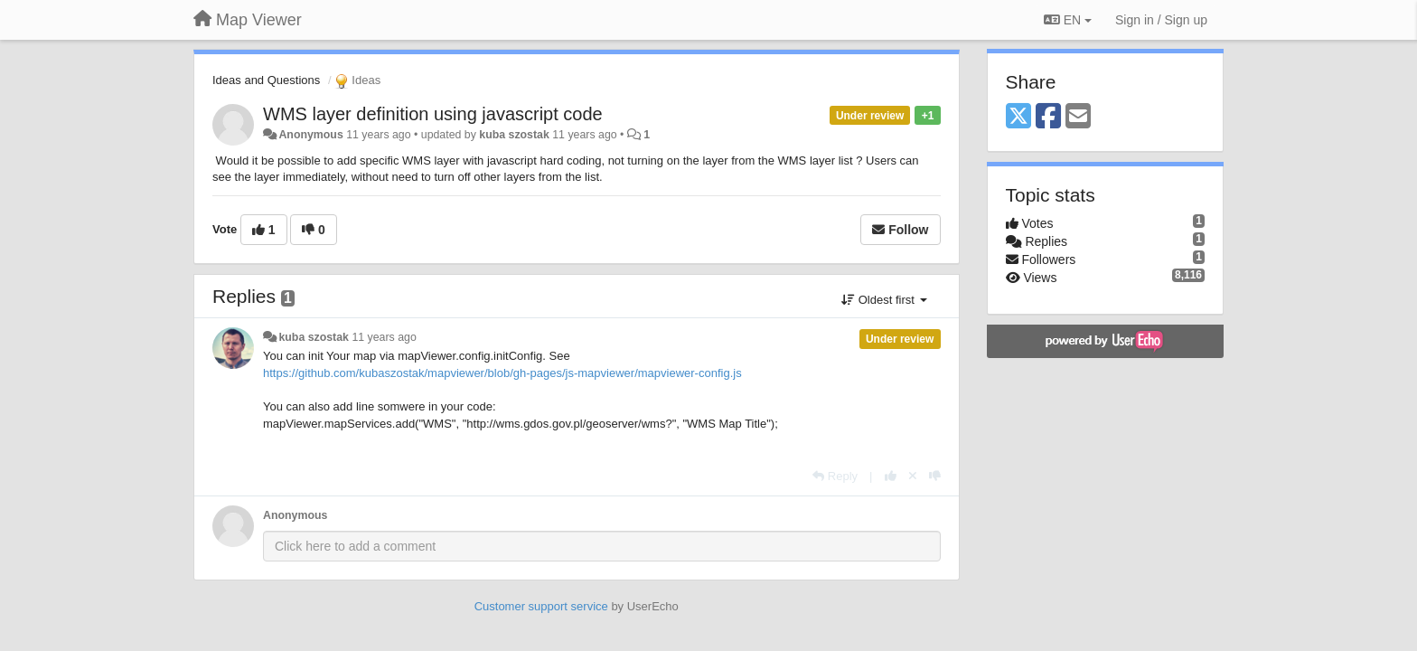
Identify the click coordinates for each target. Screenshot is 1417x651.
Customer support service (541, 606)
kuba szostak (514, 134)
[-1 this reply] (935, 476)
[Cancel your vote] (912, 476)
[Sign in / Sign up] (1161, 20)
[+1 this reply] (890, 476)
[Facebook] (1048, 117)
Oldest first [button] (883, 300)
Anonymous (310, 134)
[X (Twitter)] (1018, 117)
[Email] (1078, 117)
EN (1068, 20)
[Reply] (835, 476)
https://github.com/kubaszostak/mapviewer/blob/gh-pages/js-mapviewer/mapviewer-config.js (502, 373)
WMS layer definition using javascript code (433, 114)
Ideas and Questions (266, 80)
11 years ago (384, 337)
